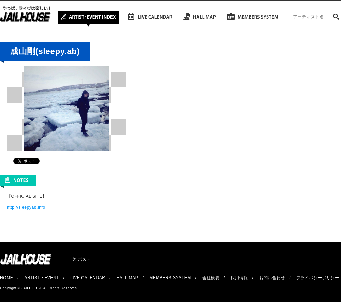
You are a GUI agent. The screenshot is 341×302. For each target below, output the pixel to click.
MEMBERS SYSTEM (170, 277)
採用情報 (239, 277)
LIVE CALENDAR (87, 277)
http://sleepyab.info (26, 207)
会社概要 (210, 277)
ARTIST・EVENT (41, 277)
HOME (6, 277)
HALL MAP (127, 277)
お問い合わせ (272, 277)
